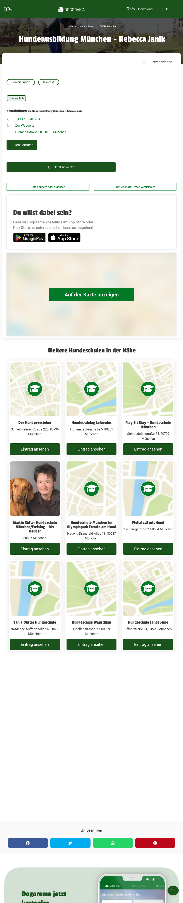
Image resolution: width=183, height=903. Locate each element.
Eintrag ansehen (35, 449)
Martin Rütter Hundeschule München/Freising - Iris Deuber (35, 527)
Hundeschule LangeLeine (148, 622)
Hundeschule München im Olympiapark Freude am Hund (91, 524)
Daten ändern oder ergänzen (48, 187)
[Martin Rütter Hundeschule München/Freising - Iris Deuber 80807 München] (35, 508)
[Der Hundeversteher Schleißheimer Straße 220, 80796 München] (35, 408)
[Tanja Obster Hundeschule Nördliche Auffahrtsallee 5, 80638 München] (35, 605)
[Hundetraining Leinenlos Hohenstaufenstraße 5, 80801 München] (91, 408)
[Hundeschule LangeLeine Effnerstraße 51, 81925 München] (148, 605)
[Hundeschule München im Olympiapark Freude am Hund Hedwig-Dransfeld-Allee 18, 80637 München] (91, 508)
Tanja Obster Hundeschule (35, 622)
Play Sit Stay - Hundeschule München (148, 424)
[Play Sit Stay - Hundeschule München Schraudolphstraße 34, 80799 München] (148, 408)
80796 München (108, 26)
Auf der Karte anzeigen (91, 294)
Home (70, 26)
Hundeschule (16, 98)
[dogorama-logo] (70, 9)
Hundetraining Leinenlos (92, 422)
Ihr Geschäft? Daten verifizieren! (135, 187)
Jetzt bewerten (157, 62)
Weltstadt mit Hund (148, 522)
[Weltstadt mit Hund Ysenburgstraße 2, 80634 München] (148, 508)
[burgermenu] (8, 9)
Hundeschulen (86, 26)
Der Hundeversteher (34, 422)
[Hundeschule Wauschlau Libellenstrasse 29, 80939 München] (91, 605)
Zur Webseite (24, 126)
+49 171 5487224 (27, 119)
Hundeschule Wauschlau (91, 622)
